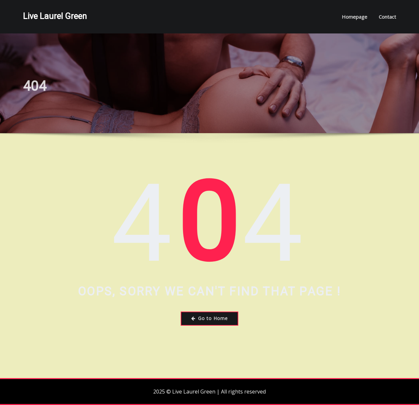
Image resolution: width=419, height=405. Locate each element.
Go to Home (209, 318)
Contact (387, 16)
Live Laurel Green (55, 16)
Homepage (354, 16)
